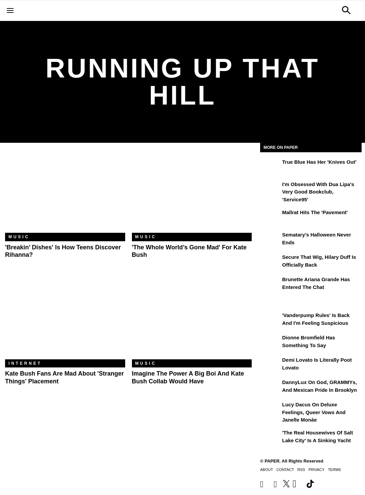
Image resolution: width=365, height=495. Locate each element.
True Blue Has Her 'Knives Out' (319, 162)
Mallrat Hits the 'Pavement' (315, 212)
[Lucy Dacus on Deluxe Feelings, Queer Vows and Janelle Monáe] (270, 409)
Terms (334, 470)
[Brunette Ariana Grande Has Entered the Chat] (270, 284)
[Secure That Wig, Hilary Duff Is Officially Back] (270, 261)
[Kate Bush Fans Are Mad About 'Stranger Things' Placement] (65, 319)
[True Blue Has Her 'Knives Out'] (270, 166)
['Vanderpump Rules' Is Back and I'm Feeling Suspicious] (270, 320)
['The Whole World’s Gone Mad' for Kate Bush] (192, 193)
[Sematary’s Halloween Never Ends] (270, 239)
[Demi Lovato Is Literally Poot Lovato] (270, 364)
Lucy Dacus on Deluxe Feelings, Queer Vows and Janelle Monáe (314, 412)
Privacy (316, 470)
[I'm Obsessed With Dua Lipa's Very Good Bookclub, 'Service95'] (270, 189)
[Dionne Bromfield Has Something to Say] (270, 342)
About (266, 470)
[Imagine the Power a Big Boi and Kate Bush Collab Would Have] (192, 319)
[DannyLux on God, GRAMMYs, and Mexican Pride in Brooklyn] (270, 387)
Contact (285, 470)
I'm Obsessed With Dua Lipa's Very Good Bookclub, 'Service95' (318, 191)
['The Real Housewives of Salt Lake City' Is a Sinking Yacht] (270, 437)
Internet (25, 363)
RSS (301, 470)
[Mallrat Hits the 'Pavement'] (270, 217)
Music (19, 236)
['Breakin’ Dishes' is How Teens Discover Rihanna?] (65, 193)
